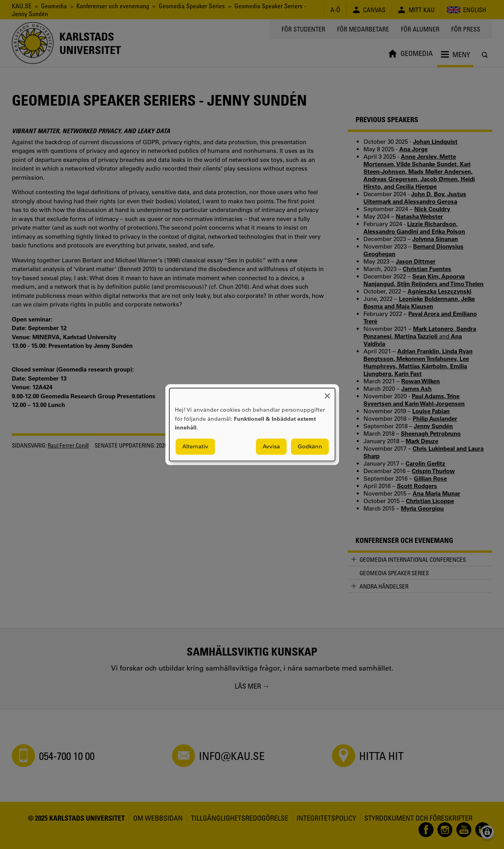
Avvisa (271, 446)
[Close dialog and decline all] (327, 393)
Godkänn (310, 446)
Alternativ (195, 446)
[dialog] (252, 424)
